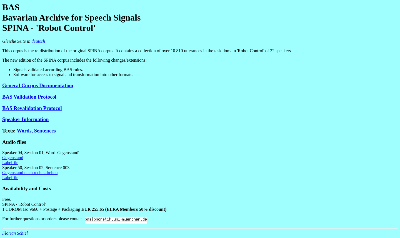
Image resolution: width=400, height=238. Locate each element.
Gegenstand (12, 157)
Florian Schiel (15, 233)
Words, (25, 131)
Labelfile (10, 162)
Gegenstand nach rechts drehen (30, 172)
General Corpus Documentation (37, 85)
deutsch (38, 41)
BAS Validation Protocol (29, 97)
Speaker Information (25, 119)
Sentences (45, 131)
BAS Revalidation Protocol (32, 108)
